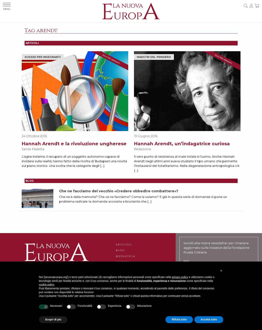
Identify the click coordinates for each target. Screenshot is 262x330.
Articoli (124, 244)
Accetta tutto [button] (209, 319)
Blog (120, 250)
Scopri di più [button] (53, 319)
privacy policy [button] (180, 277)
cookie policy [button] (46, 284)
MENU (7, 6)
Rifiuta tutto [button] (179, 319)
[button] (221, 271)
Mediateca (125, 256)
